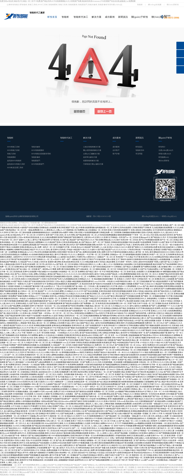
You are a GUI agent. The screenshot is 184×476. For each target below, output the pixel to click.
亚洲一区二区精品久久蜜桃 (125, 472)
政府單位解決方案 (90, 157)
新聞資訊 (123, 17)
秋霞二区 (159, 470)
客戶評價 (116, 154)
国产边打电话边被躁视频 (67, 467)
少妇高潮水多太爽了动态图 (122, 470)
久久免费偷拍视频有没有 (163, 467)
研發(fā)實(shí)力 (165, 154)
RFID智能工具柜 (13, 147)
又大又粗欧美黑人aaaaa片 (81, 470)
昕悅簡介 (162, 147)
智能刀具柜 (11, 154)
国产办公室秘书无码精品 (60, 465)
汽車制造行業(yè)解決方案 (93, 164)
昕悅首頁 (52, 17)
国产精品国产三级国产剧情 (81, 465)
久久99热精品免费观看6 (17, 470)
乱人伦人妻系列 (98, 465)
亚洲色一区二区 (33, 467)
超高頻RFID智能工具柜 (16, 164)
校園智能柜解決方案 (91, 161)
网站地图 (139, 225)
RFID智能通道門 (37, 164)
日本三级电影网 (110, 467)
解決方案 (96, 17)
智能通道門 (35, 161)
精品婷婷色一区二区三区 (69, 472)
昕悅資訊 (139, 147)
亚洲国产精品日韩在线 (48, 467)
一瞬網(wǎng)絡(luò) (169, 216)
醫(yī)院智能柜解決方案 (92, 150)
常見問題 (139, 154)
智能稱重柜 (11, 157)
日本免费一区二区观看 (125, 467)
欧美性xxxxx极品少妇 (42, 465)
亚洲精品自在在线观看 (155, 465)
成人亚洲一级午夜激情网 (23, 465)
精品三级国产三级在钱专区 (16, 467)
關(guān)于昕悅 (139, 17)
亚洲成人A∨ (161, 472)
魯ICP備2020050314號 (101, 216)
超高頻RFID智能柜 (14, 161)
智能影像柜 (35, 157)
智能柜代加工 (81, 17)
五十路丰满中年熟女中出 (144, 467)
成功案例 (110, 17)
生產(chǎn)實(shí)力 (166, 150)
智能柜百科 (140, 150)
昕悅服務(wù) (164, 157)
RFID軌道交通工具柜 (15, 168)
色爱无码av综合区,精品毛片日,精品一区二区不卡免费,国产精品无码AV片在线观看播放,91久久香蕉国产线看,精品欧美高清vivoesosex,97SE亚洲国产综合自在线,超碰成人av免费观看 (68, 1)
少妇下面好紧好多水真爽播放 (103, 472)
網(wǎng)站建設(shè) (152, 216)
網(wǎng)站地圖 (155, 5)
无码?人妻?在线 (86, 472)
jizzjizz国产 (26, 472)
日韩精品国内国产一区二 (101, 470)
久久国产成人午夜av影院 (146, 472)
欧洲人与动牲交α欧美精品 (14, 475)
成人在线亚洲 (98, 467)
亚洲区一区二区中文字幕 (11, 472)
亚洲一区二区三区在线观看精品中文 (45, 472)
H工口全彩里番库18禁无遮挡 (144, 470)
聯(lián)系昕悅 (173, 5)
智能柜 (140, 5)
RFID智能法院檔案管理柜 (41, 154)
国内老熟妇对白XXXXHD (136, 465)
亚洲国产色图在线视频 (46, 470)
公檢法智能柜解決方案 (91, 147)
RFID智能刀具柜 (13, 150)
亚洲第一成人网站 (85, 467)
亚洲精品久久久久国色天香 (115, 465)
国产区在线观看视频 (63, 470)
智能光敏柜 (35, 147)
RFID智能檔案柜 (37, 150)
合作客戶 (116, 150)
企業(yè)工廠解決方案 (91, 154)
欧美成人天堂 (32, 470)
